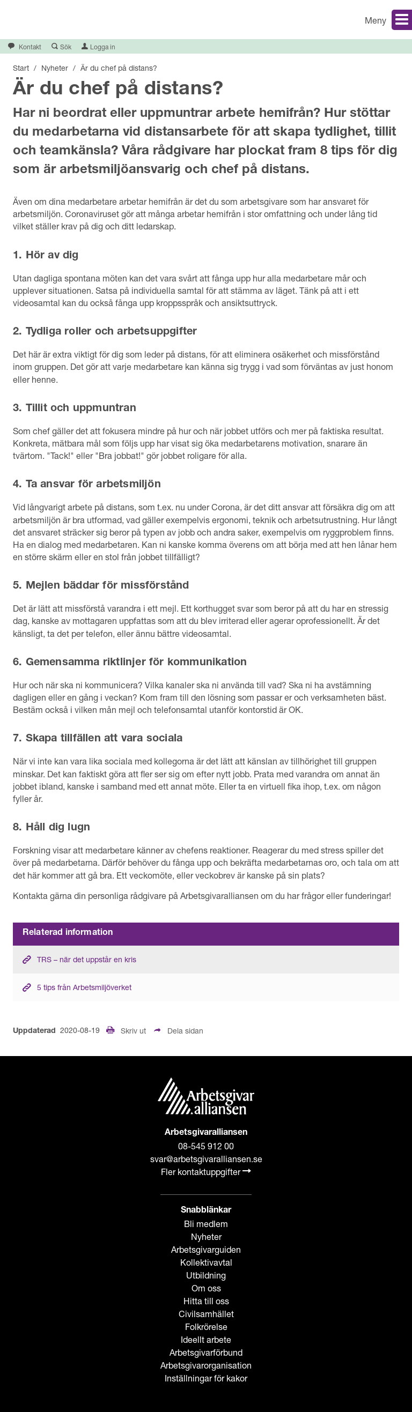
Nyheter (206, 1236)
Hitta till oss (206, 1301)
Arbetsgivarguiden (206, 1249)
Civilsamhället (206, 1314)
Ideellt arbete (206, 1339)
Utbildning (206, 1275)
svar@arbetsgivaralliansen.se (206, 1159)
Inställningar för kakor (206, 1378)
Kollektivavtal (206, 1262)
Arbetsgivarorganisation (206, 1365)
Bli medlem (206, 1223)
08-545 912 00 (206, 1146)
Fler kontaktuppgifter (206, 1171)
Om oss (206, 1288)
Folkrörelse (206, 1326)
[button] (313, 19)
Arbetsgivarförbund (206, 1352)
